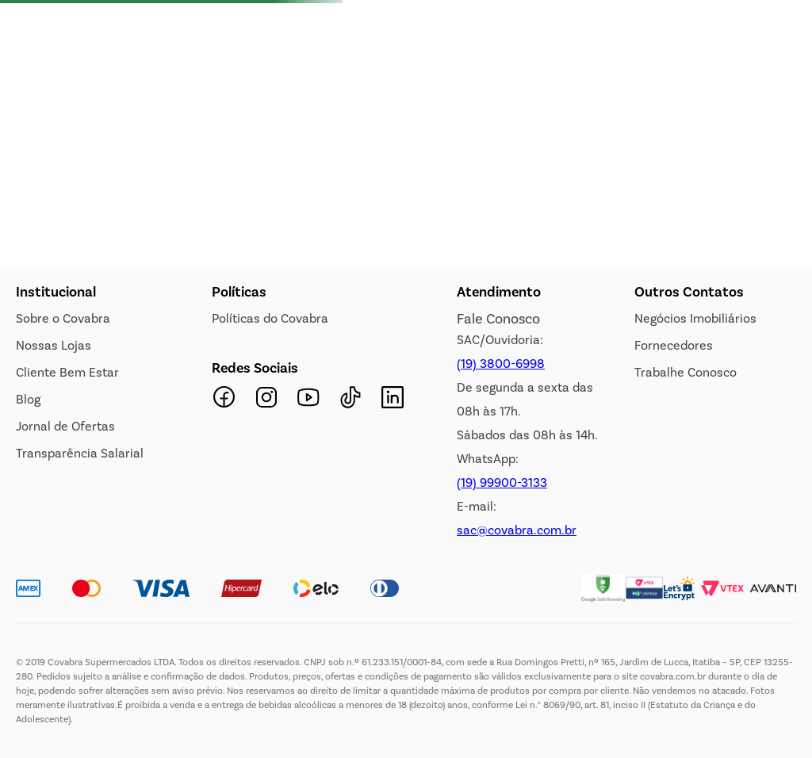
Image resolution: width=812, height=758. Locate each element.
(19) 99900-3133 (502, 482)
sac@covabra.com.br (516, 530)
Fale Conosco (498, 318)
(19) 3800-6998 (501, 363)
